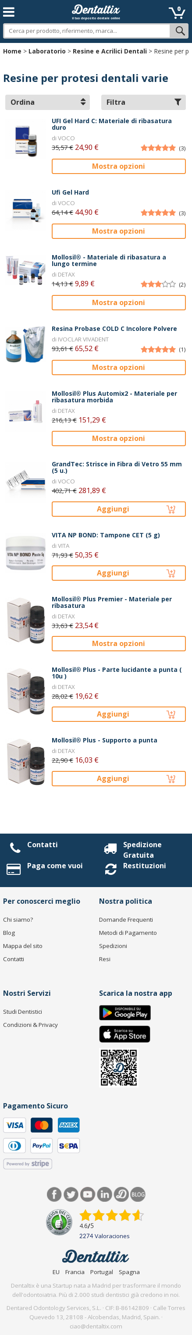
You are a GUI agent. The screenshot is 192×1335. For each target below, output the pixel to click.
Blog (9, 933)
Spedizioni (113, 946)
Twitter (71, 1194)
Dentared (121, 1194)
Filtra (144, 102)
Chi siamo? (18, 919)
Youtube (88, 1194)
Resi (104, 959)
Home (12, 51)
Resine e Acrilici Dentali (110, 51)
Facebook (54, 1194)
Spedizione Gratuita (142, 850)
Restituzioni (144, 865)
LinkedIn (104, 1194)
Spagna (129, 1272)
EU (56, 1272)
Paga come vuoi (55, 865)
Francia (75, 1272)
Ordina (48, 102)
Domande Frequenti (126, 919)
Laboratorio (47, 51)
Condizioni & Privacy (30, 1025)
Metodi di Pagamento (128, 933)
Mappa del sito (23, 946)
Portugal (101, 1272)
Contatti (42, 844)
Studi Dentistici (22, 1011)
